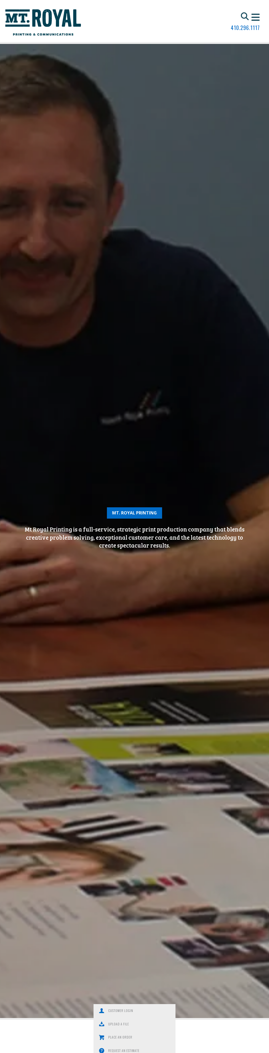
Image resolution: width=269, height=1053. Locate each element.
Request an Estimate (166, 1027)
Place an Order (104, 1027)
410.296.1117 (245, 28)
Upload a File (160, 1012)
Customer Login (104, 1012)
